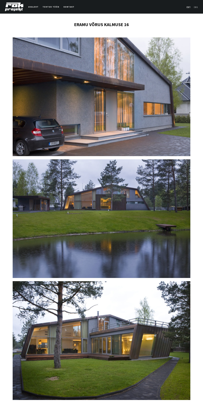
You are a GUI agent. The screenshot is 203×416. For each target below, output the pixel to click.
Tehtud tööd (51, 7)
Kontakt (69, 7)
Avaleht (33, 7)
